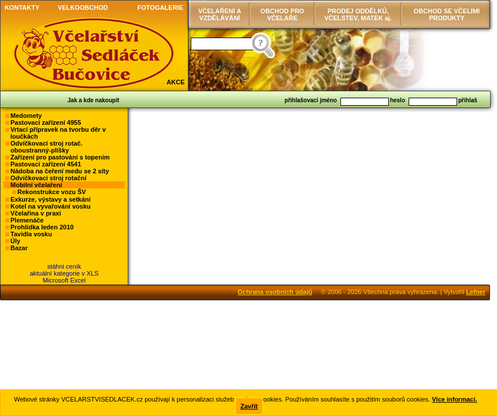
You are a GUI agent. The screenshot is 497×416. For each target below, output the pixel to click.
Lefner (475, 291)
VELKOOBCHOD (83, 7)
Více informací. (454, 399)
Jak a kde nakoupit (93, 100)
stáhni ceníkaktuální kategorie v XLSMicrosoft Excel (63, 273)
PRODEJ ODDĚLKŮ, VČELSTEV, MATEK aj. (358, 14)
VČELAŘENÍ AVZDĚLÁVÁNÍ (219, 14)
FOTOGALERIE (160, 7)
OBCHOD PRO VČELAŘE (283, 14)
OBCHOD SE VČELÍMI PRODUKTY (447, 14)
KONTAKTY (22, 7)
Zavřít (249, 406)
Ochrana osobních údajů (275, 291)
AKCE (175, 82)
